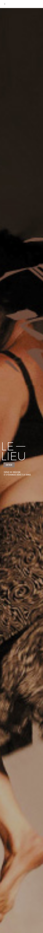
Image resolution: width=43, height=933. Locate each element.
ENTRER (9, 464)
